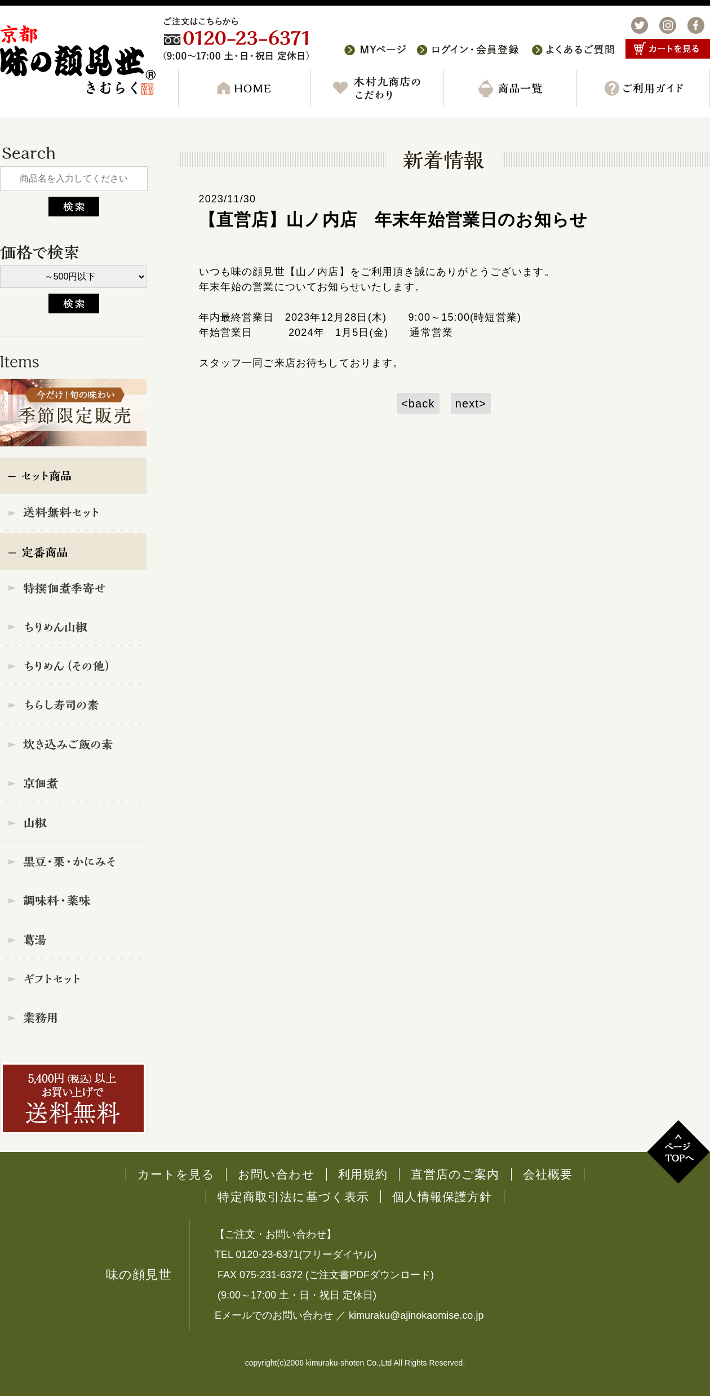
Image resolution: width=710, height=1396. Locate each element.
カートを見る (176, 1174)
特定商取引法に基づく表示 (293, 1196)
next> (470, 403)
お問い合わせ (276, 1174)
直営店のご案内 (455, 1174)
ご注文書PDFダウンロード (370, 1274)
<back (418, 403)
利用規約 (363, 1174)
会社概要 (548, 1174)
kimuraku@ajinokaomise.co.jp (416, 1315)
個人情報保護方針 (442, 1196)
